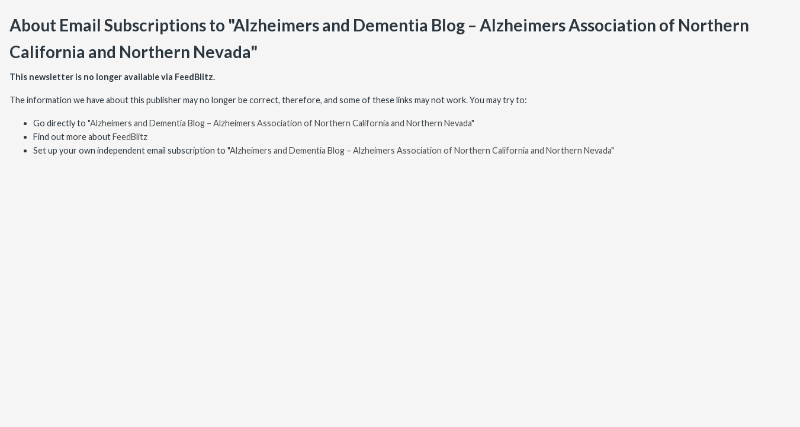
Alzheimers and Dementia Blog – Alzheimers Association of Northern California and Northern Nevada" (422, 150)
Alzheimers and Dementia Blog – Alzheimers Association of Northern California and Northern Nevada (280, 123)
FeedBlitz (130, 137)
